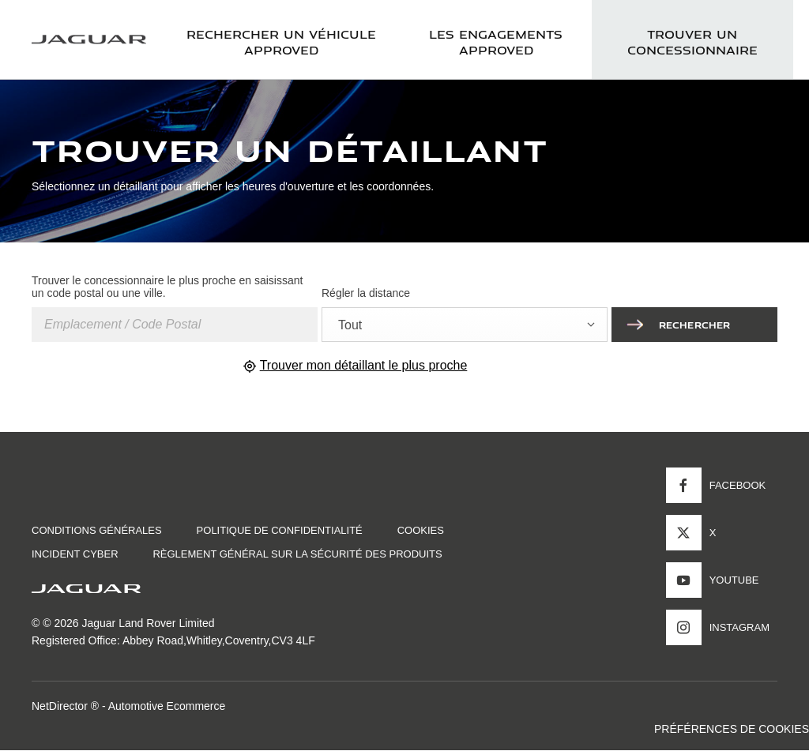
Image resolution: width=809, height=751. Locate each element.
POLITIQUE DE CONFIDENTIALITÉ (280, 530)
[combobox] (465, 324)
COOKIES (420, 530)
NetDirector (61, 706)
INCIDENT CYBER (75, 554)
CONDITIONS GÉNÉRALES (97, 530)
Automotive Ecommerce (167, 706)
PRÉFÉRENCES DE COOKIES (731, 729)
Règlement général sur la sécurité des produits (297, 554)
